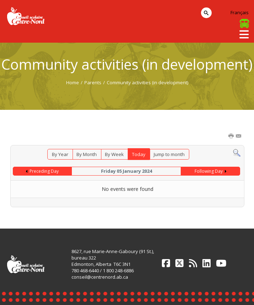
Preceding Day (44, 171)
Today (138, 154)
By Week (114, 154)
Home (72, 82)
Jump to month (169, 154)
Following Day (209, 171)
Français (240, 12)
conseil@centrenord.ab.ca (100, 277)
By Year (60, 154)
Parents (92, 82)
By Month (86, 154)
